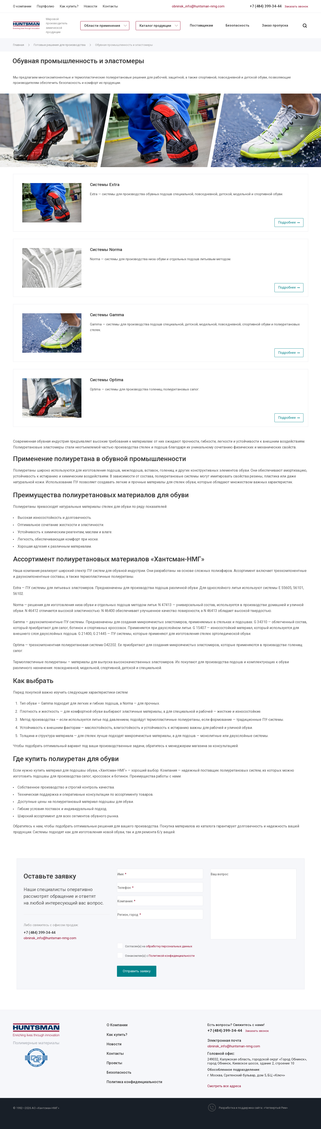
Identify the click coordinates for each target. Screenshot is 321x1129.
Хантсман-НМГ (48, 1108)
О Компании (117, 1025)
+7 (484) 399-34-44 (265, 6)
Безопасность (237, 25)
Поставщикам (201, 25)
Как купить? (117, 1035)
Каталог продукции (155, 26)
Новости (114, 1044)
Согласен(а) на (158, 946)
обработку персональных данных (169, 946)
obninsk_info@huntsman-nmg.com (198, 6)
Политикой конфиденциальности (172, 955)
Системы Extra (104, 184)
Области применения (102, 26)
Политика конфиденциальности (134, 1082)
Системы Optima (106, 379)
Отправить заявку (136, 971)
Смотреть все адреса (224, 1086)
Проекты (114, 1063)
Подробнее (289, 222)
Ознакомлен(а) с (160, 955)
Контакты (115, 1053)
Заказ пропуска (275, 25)
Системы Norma (106, 249)
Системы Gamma (107, 314)
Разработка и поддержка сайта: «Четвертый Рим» (253, 1107)
